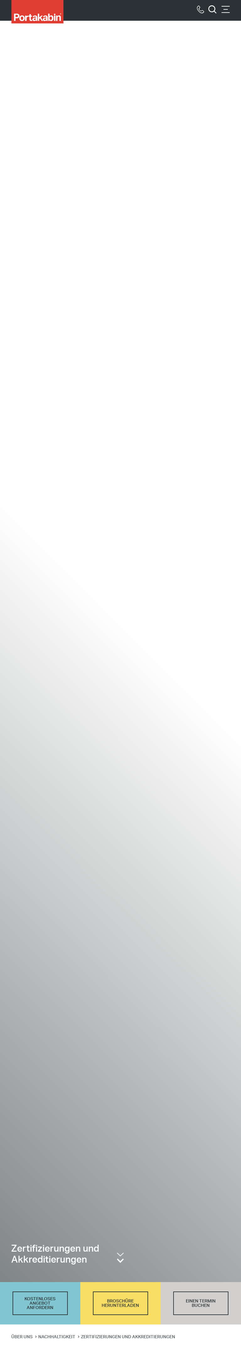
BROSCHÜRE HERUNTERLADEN (120, 1303)
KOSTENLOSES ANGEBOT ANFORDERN (40, 1303)
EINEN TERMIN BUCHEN (201, 1303)
